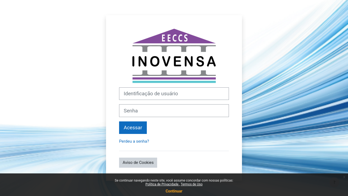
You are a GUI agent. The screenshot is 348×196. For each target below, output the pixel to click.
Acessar (133, 128)
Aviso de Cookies (138, 162)
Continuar (174, 191)
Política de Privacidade (162, 184)
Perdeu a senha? (134, 141)
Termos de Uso (192, 184)
